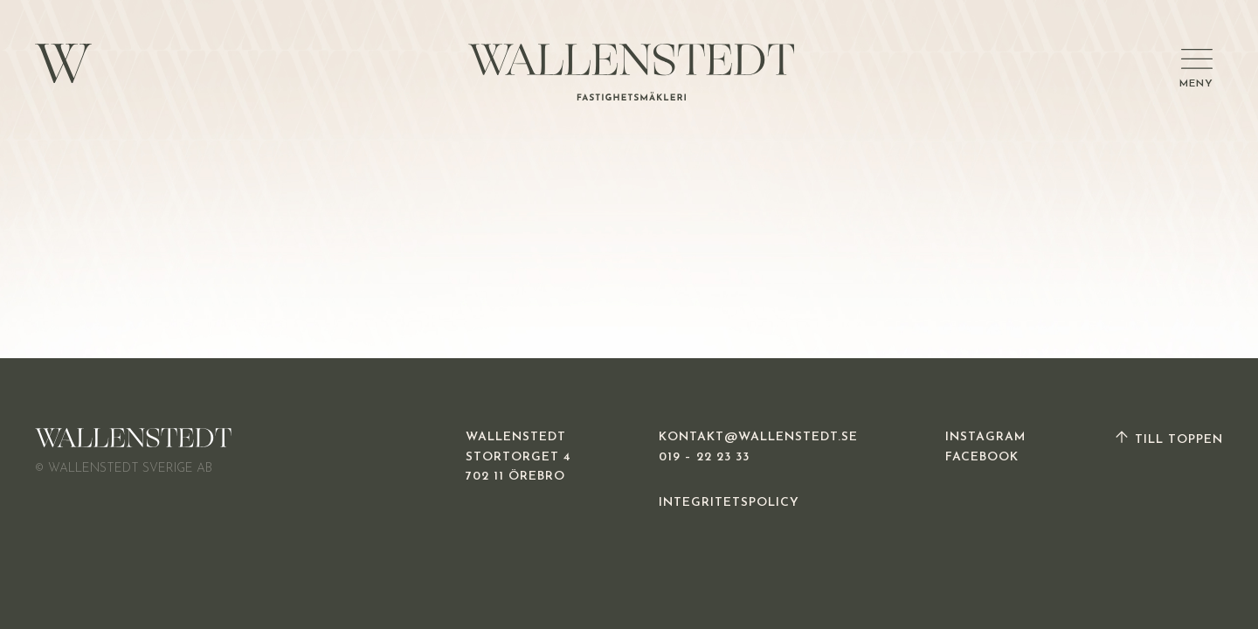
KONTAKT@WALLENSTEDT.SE (758, 437)
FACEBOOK (982, 457)
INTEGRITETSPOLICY (729, 502)
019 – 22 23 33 (704, 457)
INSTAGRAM (985, 437)
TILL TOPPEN (1168, 439)
